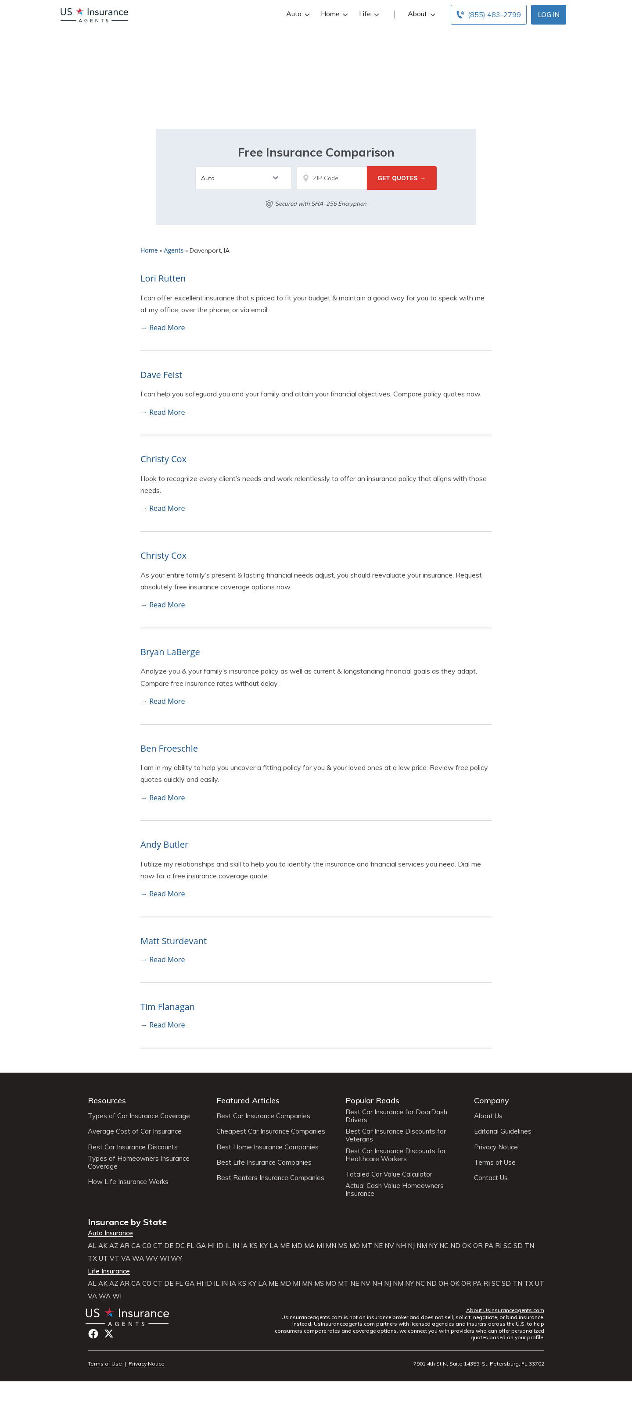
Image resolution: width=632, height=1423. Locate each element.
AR (124, 1246)
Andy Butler (164, 844)
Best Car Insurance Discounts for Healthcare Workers (395, 1155)
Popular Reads (372, 1100)
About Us (488, 1116)
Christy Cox (163, 459)
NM (422, 1246)
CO (146, 1246)
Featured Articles (248, 1100)
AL (92, 1246)
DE (168, 1246)
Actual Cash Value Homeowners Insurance (394, 1190)
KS (253, 1246)
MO (354, 1246)
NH (401, 1246)
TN (529, 1246)
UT (103, 1259)
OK (466, 1246)
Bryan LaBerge (170, 652)
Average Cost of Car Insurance (135, 1131)
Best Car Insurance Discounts (133, 1147)
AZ (113, 1246)
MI (320, 1246)
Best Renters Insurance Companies (270, 1178)
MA (309, 1246)
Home (333, 14)
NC (444, 1246)
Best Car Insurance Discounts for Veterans (395, 1135)
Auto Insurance (110, 1233)
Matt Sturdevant (173, 941)
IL (228, 1246)
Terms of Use (495, 1162)
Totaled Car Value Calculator (388, 1174)
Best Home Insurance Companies (267, 1147)
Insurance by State (127, 1221)
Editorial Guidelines (502, 1131)
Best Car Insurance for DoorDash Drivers (396, 1116)
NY (433, 1246)
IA (244, 1246)
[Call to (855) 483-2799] (489, 15)
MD (296, 1246)
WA (138, 1259)
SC (507, 1246)
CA (135, 1246)
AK (103, 1246)
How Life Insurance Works (128, 1182)
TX (92, 1259)
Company (491, 1100)
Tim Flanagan (167, 1007)
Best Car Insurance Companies (263, 1116)
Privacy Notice (496, 1147)
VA (125, 1259)
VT (114, 1259)
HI (211, 1246)
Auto (297, 14)
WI (164, 1259)
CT (157, 1246)
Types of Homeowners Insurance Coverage (139, 1162)
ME (285, 1246)
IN (236, 1246)
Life (368, 14)
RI (498, 1246)
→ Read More (162, 327)
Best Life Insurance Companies (264, 1162)
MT (367, 1246)
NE (378, 1246)
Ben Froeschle (169, 748)
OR (478, 1246)
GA (201, 1246)
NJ (411, 1246)
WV (152, 1259)
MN (331, 1246)
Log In (549, 15)
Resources (107, 1100)
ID (219, 1246)
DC (180, 1246)
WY (176, 1259)
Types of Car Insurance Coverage (139, 1116)
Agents (174, 250)
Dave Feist (161, 375)
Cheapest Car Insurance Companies (270, 1131)
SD (518, 1246)
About (420, 14)
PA (489, 1246)
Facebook (93, 1333)
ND (455, 1246)
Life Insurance (109, 1271)
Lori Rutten (163, 278)
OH (443, 1283)
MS (343, 1246)
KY (263, 1246)
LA (273, 1246)
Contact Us (491, 1178)
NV (389, 1246)
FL (190, 1246)
